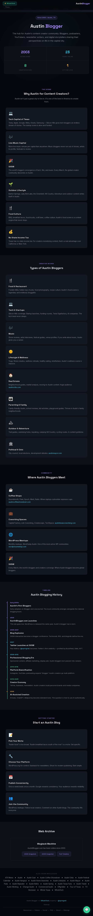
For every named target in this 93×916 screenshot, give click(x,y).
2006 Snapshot (48, 854)
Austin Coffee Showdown (50, 878)
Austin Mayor (75, 881)
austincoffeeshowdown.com (20, 502)
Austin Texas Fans (65, 884)
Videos (37, 910)
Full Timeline (64, 854)
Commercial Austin (46, 887)
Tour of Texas (75, 887)
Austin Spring (48, 884)
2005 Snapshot (30, 854)
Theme (7, 7)
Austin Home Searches (40, 881)
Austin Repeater (18, 884)
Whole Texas (45, 890)
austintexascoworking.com (65, 523)
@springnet (25, 648)
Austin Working (12, 887)
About (58, 910)
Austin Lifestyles (59, 881)
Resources (27, 910)
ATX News (9, 878)
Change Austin (28, 887)
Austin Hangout (21, 881)
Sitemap (46, 904)
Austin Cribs (69, 878)
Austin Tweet (81, 884)
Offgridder (61, 887)
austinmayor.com (55, 453)
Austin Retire (34, 884)
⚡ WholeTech (9, 3)
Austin (20, 878)
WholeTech (59, 890)
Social (45, 910)
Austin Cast (31, 878)
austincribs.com (15, 387)
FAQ (51, 910)
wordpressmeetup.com (17, 547)
